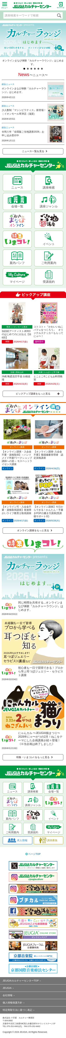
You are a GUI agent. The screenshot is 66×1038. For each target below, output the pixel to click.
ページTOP (34, 854)
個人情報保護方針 (12, 1002)
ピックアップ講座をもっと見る (38, 393)
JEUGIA (7, 988)
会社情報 (7, 995)
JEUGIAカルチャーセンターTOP (21, 980)
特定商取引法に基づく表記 (17, 1010)
